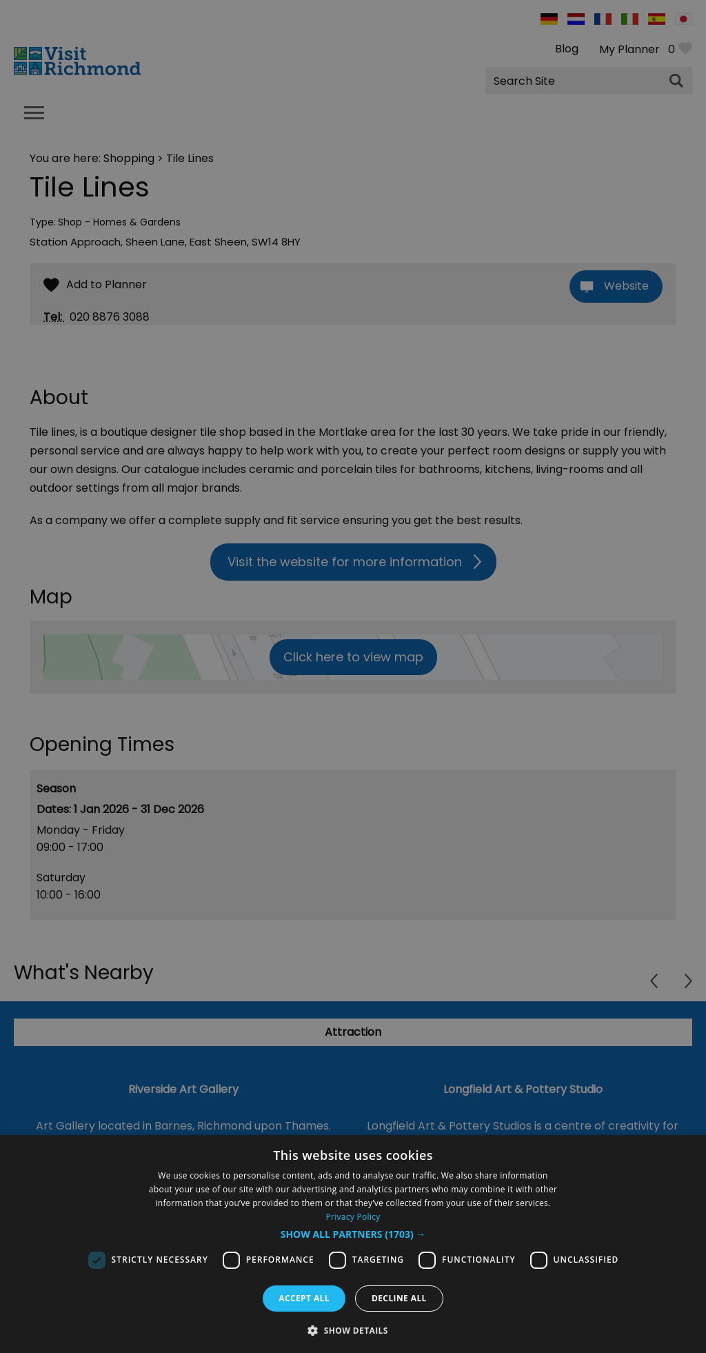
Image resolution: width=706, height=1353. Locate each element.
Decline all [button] (399, 1298)
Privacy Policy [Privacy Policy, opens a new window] (352, 1217)
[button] (353, 1234)
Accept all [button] (304, 1298)
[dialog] (353, 1244)
